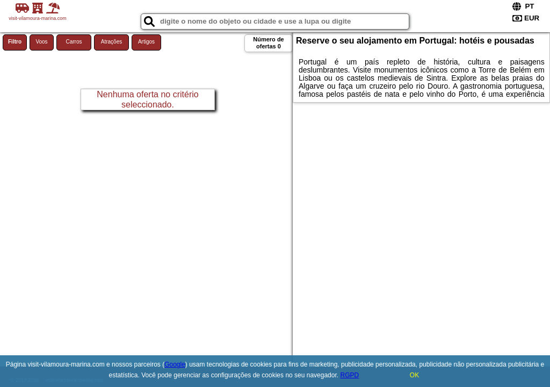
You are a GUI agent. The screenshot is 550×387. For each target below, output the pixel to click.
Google (174, 364)
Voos (41, 42)
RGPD (349, 375)
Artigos (146, 42)
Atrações (111, 42)
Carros (74, 42)
